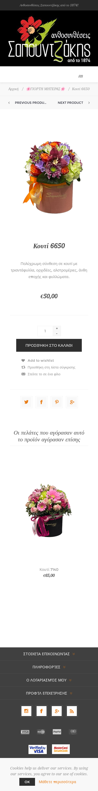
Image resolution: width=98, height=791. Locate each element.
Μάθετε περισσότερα (57, 781)
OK (27, 782)
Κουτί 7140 (49, 569)
